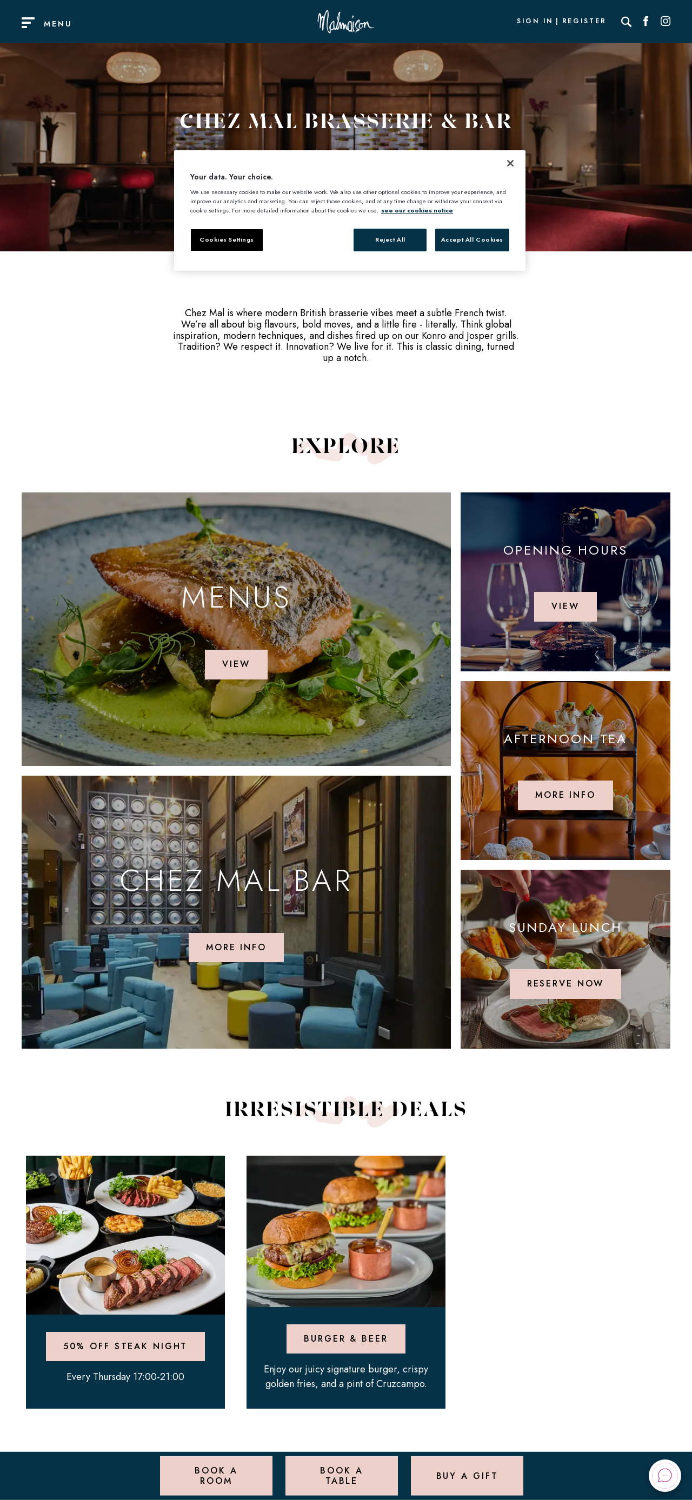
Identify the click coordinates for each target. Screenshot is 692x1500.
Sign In (535, 21)
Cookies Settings (226, 239)
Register (584, 21)
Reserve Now (565, 983)
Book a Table (341, 1475)
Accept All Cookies (472, 239)
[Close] (510, 163)
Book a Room (216, 1475)
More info (236, 947)
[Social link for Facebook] (646, 21)
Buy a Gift (467, 1475)
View (236, 664)
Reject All (390, 239)
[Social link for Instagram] (665, 21)
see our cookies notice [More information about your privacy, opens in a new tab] (417, 210)
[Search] (626, 21)
